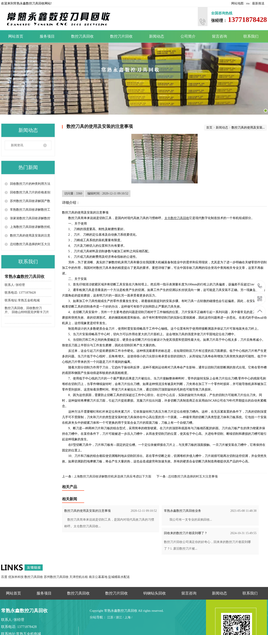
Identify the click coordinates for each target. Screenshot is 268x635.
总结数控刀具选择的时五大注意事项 (193, 476)
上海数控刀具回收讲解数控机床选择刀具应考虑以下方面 (112, 476)
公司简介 (188, 36)
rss (248, 3)
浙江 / (120, 617)
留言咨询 (219, 36)
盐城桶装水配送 (119, 577)
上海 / (128, 617)
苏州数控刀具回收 (57, 577)
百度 (4, 577)
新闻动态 (156, 36)
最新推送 (258, 3)
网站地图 (237, 3)
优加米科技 (16, 577)
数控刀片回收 (121, 36)
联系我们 (250, 36)
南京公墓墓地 (98, 577)
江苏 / (111, 617)
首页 (209, 127)
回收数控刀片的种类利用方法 (30, 183)
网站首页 (15, 36)
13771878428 (260, 286)
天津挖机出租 (79, 577)
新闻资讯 (17, 145)
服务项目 (47, 36)
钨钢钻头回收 (154, 593)
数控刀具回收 (82, 36)
